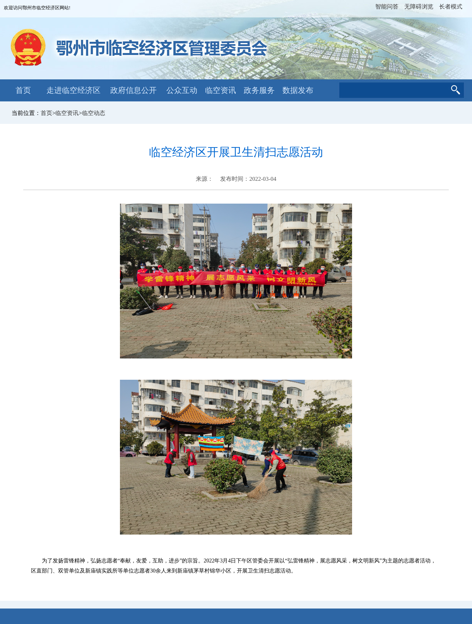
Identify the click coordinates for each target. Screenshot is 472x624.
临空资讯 (220, 90)
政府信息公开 (133, 90)
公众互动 (181, 90)
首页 (23, 90)
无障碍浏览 (418, 6)
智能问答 (386, 6)
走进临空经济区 (73, 90)
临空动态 (93, 113)
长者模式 (450, 6)
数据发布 (297, 90)
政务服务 (259, 90)
